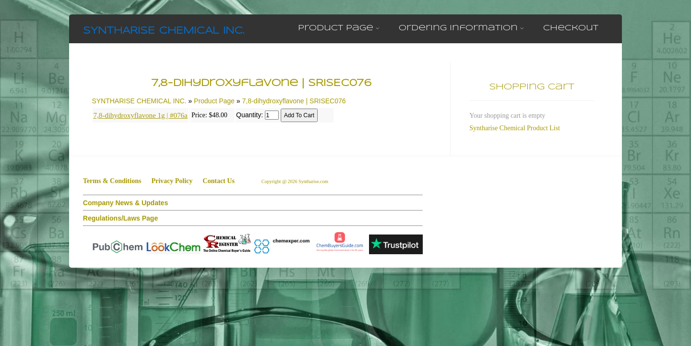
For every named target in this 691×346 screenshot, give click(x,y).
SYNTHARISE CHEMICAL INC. (163, 31)
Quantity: (249, 115)
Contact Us (219, 181)
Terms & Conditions (112, 181)
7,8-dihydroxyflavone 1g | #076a (140, 115)
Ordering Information (461, 28)
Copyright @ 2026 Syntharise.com (296, 181)
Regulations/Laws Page (120, 218)
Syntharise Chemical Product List (514, 128)
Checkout (570, 28)
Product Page (339, 28)
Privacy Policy (171, 181)
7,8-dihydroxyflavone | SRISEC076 (294, 101)
